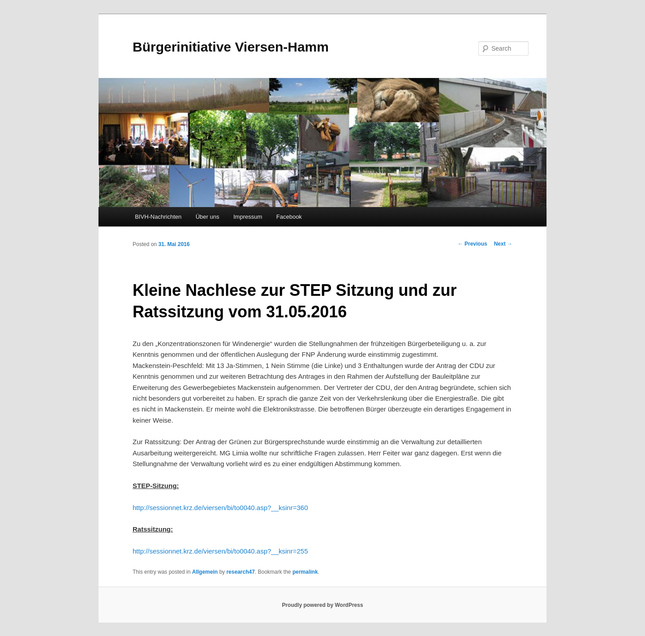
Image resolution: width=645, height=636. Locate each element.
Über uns (207, 216)
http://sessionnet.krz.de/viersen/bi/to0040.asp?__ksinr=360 (220, 507)
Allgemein (205, 572)
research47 (240, 572)
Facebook (289, 216)
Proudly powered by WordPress (322, 605)
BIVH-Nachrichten (158, 216)
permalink (305, 572)
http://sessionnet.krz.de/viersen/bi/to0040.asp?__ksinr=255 (220, 551)
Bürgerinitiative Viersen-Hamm (231, 46)
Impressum (247, 216)
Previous (472, 244)
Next (503, 244)
